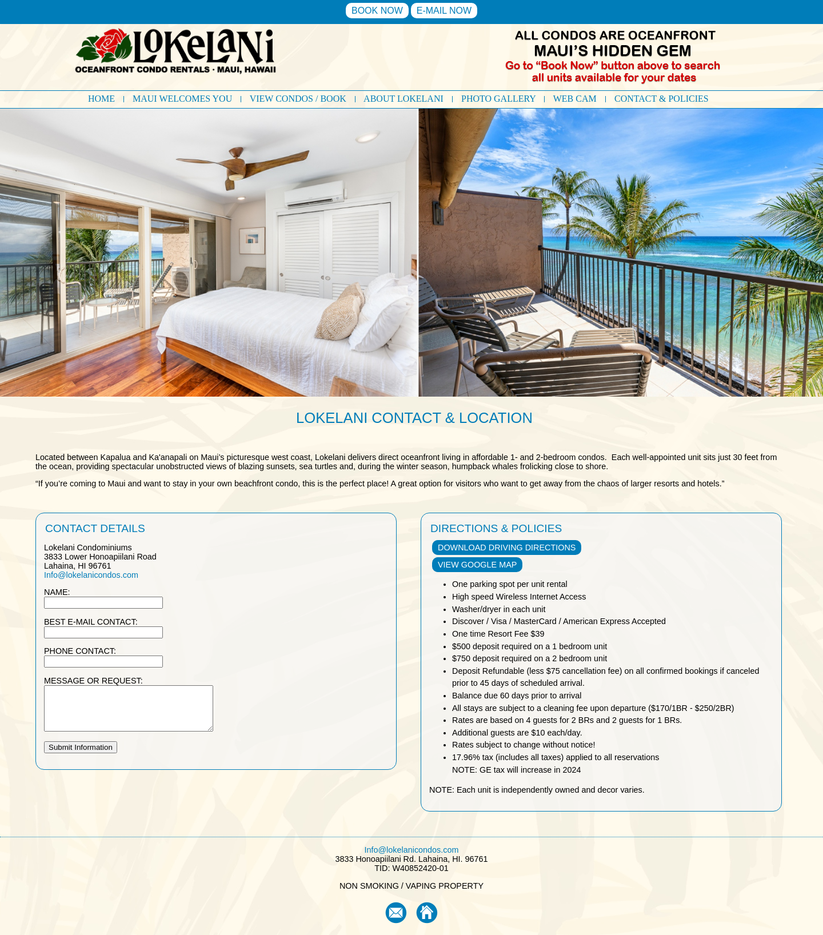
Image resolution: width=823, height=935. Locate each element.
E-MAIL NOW (444, 10)
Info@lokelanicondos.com (91, 575)
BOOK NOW (377, 10)
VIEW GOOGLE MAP (477, 564)
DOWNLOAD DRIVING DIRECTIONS (507, 547)
